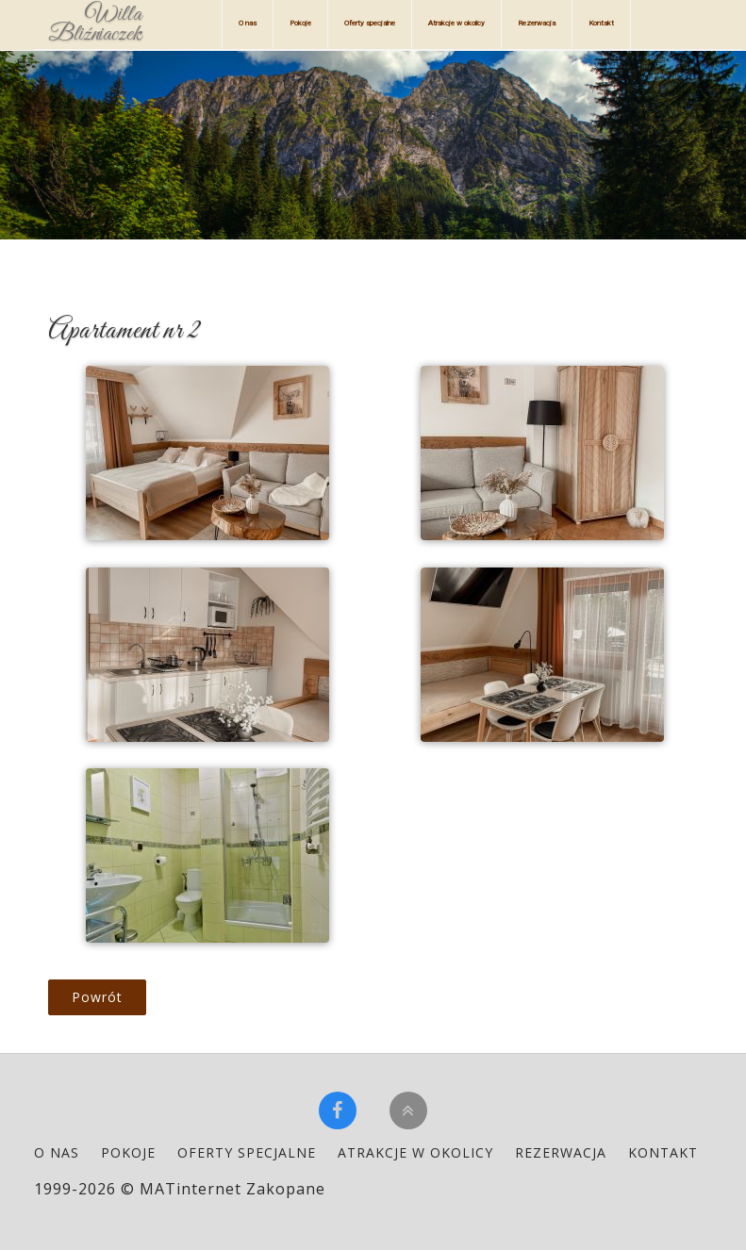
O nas (248, 23)
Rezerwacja (536, 23)
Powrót (97, 997)
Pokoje (300, 23)
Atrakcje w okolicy (456, 23)
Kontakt (601, 23)
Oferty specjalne (369, 23)
